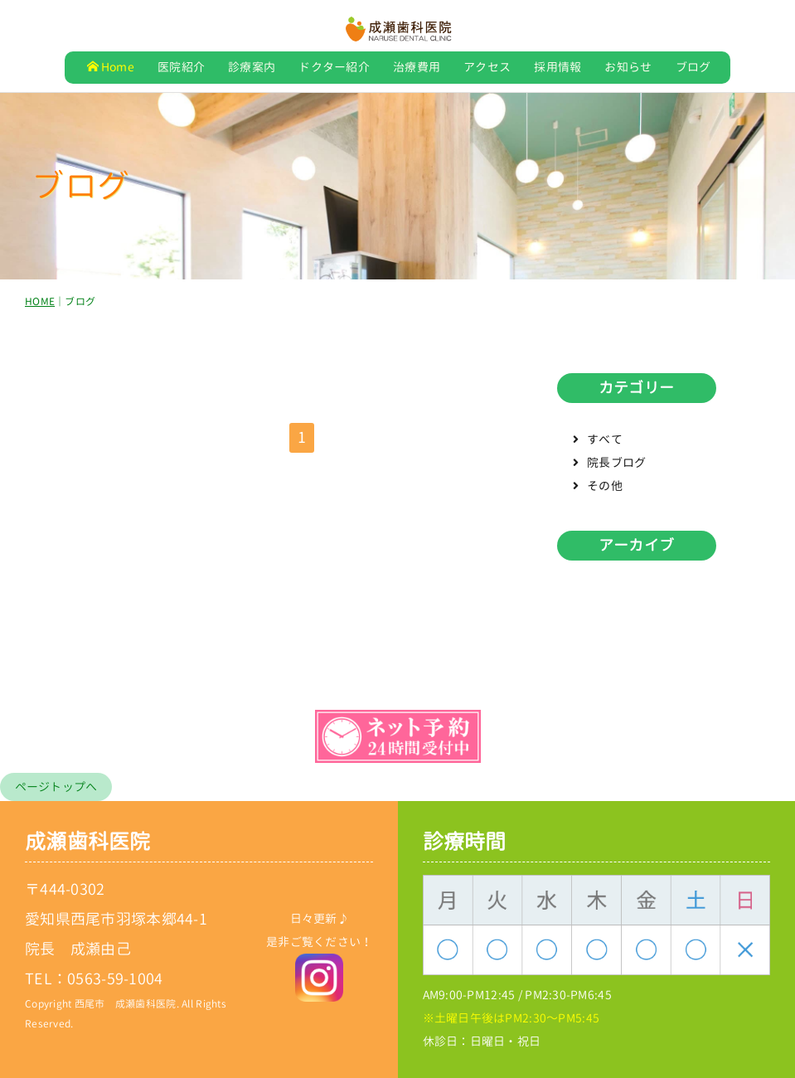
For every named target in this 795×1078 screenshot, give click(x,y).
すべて (605, 442)
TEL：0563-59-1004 (93, 979)
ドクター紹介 (334, 67)
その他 (605, 489)
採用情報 (557, 67)
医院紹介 (181, 67)
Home (110, 67)
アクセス (487, 67)
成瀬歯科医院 (88, 841)
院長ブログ (616, 465)
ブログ (693, 67)
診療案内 (251, 67)
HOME (40, 305)
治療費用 (416, 67)
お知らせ (628, 67)
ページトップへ (56, 786)
